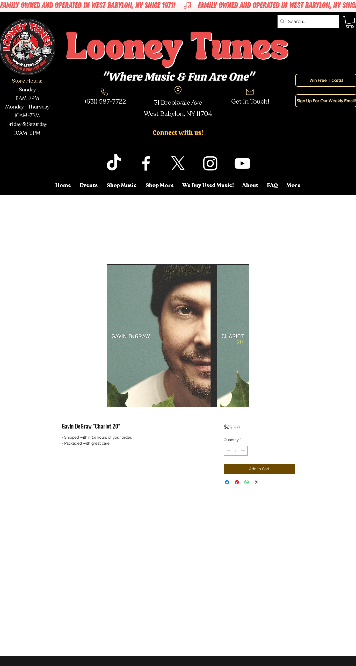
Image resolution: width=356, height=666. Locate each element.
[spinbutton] (235, 450)
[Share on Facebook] (227, 482)
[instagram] (210, 163)
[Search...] (308, 21)
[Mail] (250, 92)
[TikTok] (113, 163)
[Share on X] (256, 482)
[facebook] (146, 163)
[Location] (178, 90)
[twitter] (178, 163)
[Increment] (243, 450)
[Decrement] (227, 450)
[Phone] (104, 92)
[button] (293, 185)
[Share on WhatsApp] (247, 482)
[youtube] (242, 163)
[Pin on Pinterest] (237, 482)
